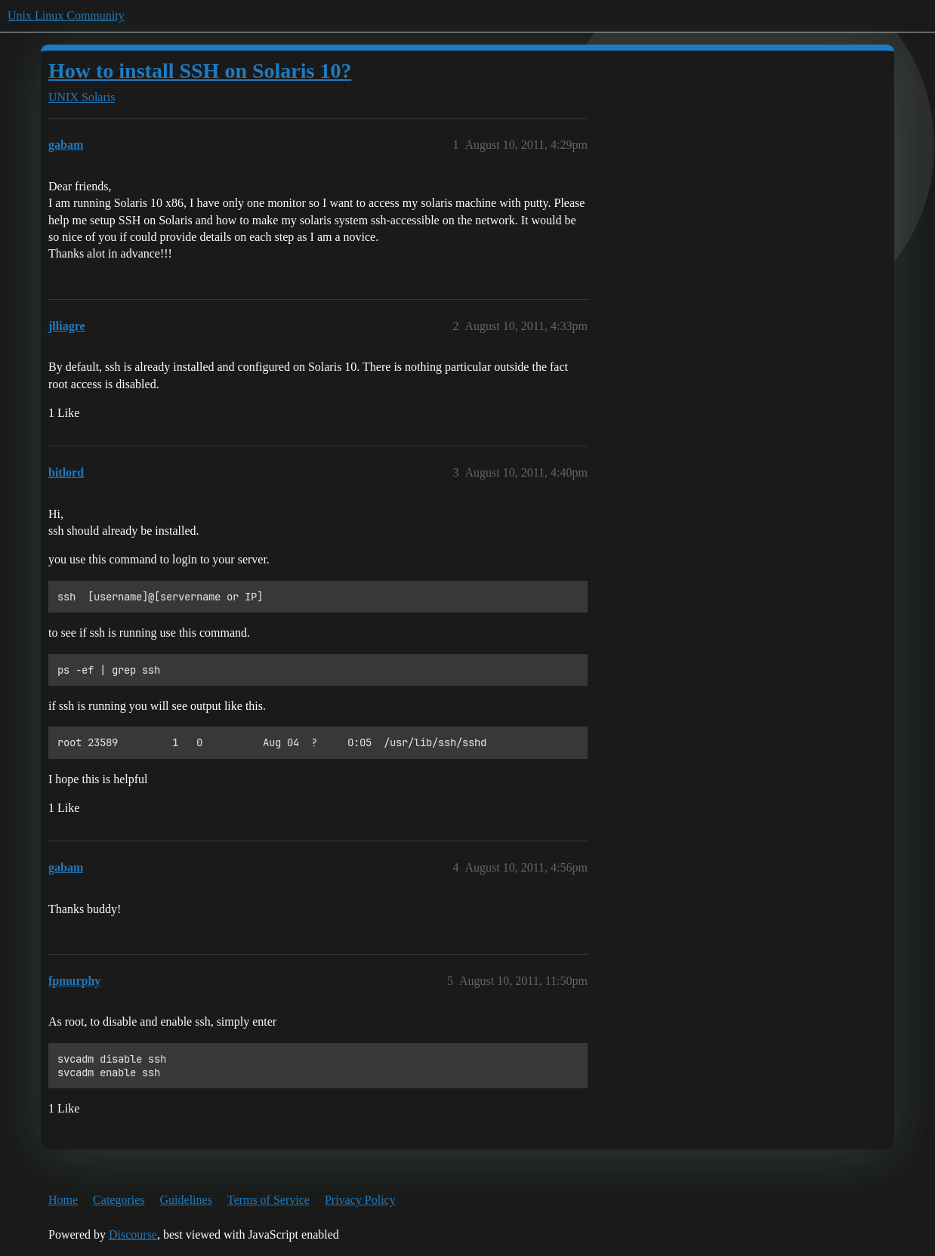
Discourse (133, 1234)
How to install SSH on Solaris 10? (199, 70)
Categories (118, 1199)
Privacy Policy (360, 1199)
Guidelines (186, 1199)
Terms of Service (268, 1199)
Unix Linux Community (66, 15)
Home (63, 1199)
